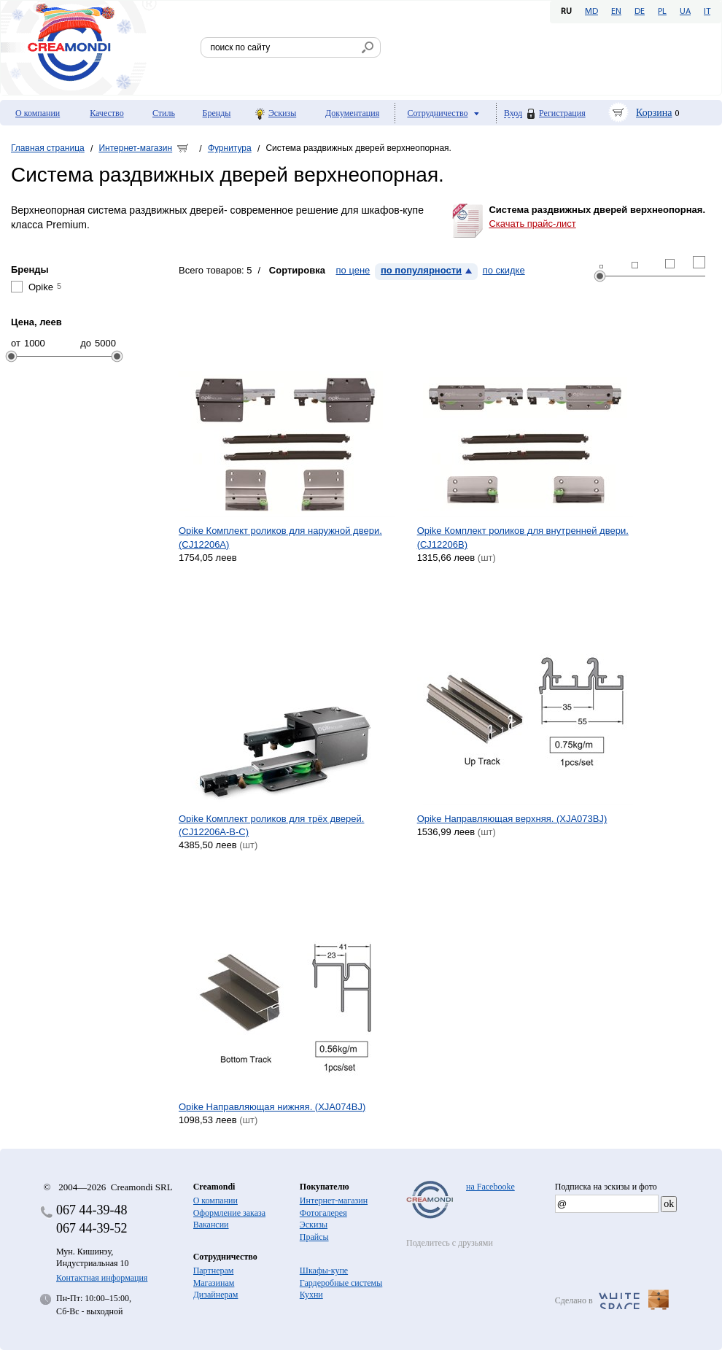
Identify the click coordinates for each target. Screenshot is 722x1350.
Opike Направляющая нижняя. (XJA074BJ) (272, 1106)
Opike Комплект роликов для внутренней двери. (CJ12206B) (523, 537)
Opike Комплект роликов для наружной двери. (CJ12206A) (280, 537)
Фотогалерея (323, 1213)
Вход (513, 113)
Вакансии (211, 1224)
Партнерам (213, 1270)
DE (639, 11)
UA (685, 11)
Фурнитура (230, 148)
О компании (37, 113)
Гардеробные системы (341, 1283)
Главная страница (48, 148)
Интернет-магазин (135, 148)
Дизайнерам (215, 1294)
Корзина (654, 112)
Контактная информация (101, 1278)
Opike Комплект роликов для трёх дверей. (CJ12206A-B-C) (271, 825)
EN (616, 11)
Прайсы (314, 1237)
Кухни (311, 1294)
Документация (352, 113)
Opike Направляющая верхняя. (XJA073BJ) (512, 818)
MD (591, 11)
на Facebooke (490, 1187)
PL (662, 11)
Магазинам (214, 1283)
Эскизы (282, 113)
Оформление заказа (229, 1213)
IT (707, 11)
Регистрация (562, 113)
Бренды (217, 113)
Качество (107, 113)
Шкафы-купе (324, 1270)
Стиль (163, 113)
